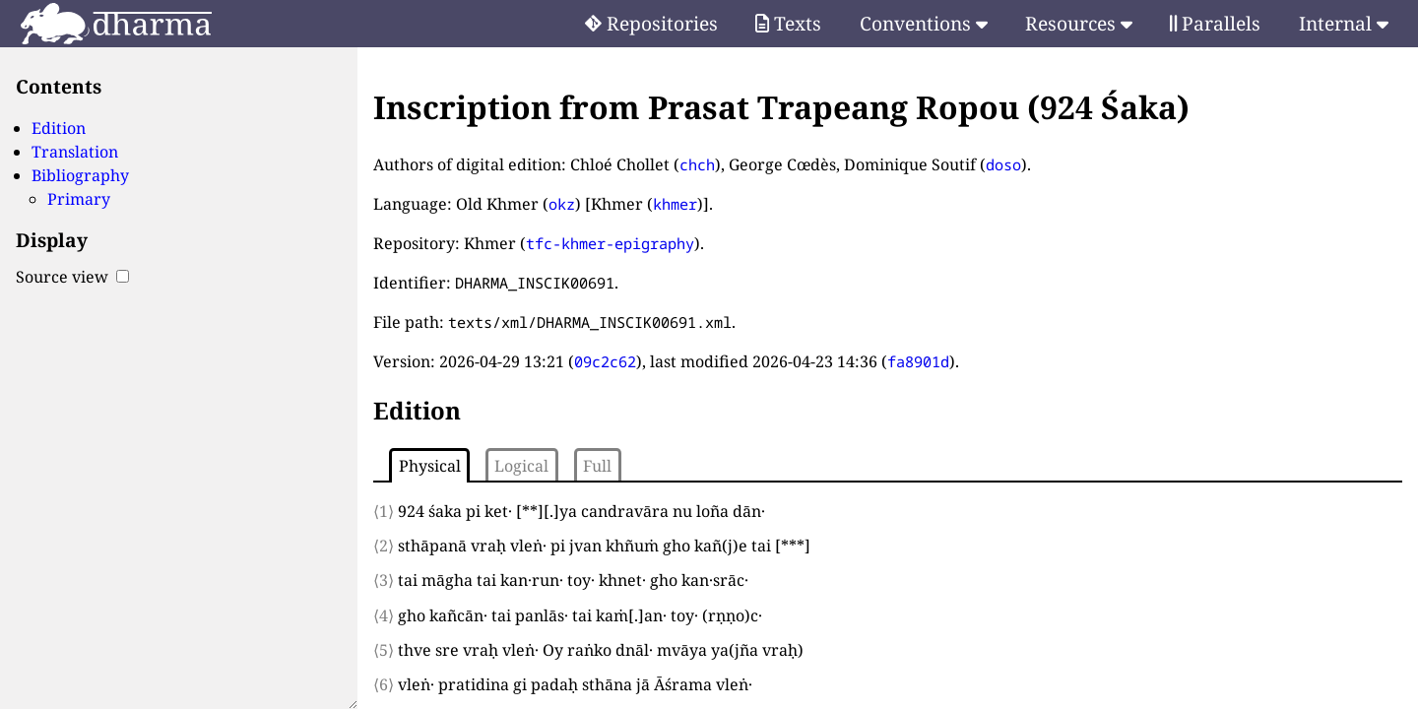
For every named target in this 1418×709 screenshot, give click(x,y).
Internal (1343, 23)
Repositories (651, 23)
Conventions (924, 23)
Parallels (1215, 23)
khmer (675, 204)
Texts (788, 23)
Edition (59, 128)
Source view (72, 277)
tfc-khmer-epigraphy (610, 243)
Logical (521, 466)
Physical (430, 466)
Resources (1078, 23)
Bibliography (80, 175)
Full (597, 466)
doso (1003, 164)
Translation (75, 151)
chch (697, 164)
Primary (78, 199)
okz (561, 204)
